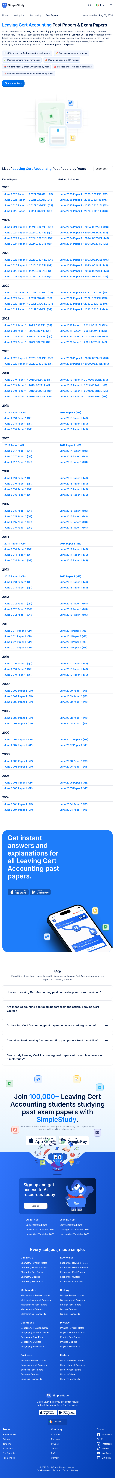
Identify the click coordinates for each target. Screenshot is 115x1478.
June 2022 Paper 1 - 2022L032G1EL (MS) (84, 303)
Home (5, 15)
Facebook (104, 1434)
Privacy (55, 1443)
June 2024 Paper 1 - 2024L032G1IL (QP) (28, 243)
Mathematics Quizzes (32, 1309)
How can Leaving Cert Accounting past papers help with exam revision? (57, 992)
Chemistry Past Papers (32, 1272)
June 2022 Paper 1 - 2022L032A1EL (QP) (28, 292)
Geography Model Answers (35, 1332)
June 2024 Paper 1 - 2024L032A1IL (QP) (28, 232)
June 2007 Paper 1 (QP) (18, 739)
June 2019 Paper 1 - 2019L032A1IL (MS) (83, 385)
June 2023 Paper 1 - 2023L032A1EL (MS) (84, 259)
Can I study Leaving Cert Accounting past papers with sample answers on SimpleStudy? (57, 1057)
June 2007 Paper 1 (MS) (74, 739)
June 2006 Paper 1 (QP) (18, 761)
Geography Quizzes (31, 1341)
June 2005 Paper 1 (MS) (74, 782)
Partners (55, 1439)
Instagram (104, 1443)
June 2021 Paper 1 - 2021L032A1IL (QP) (27, 330)
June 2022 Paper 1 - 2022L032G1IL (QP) (28, 309)
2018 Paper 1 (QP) (15, 412)
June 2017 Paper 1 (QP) (18, 450)
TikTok (103, 1448)
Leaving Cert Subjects (71, 1225)
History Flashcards (70, 1379)
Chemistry (27, 1257)
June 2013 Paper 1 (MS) (74, 582)
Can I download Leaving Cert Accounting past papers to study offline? (57, 1040)
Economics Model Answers (74, 1267)
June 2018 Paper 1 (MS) (74, 418)
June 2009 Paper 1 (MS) (74, 690)
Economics (66, 1257)
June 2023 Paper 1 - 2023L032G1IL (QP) (28, 276)
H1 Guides (8, 1448)
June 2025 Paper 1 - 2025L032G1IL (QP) (28, 211)
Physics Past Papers (70, 1337)
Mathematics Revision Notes (35, 1295)
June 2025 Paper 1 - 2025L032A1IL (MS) (84, 199)
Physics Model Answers (72, 1332)
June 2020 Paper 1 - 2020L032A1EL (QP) (28, 358)
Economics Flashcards (72, 1281)
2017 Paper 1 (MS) (70, 445)
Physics (65, 1322)
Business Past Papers (32, 1369)
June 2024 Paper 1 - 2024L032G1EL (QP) (28, 238)
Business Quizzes (30, 1374)
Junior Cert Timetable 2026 (40, 1234)
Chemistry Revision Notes (34, 1262)
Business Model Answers (34, 1365)
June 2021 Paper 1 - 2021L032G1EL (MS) (84, 336)
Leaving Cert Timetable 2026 (74, 1234)
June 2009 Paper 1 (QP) (18, 690)
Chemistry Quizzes (30, 1276)
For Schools (9, 1457)
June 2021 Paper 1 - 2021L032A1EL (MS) (84, 325)
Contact (55, 1457)
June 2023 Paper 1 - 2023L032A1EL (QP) (28, 259)
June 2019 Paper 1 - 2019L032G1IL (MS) (83, 396)
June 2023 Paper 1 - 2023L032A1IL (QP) (28, 265)
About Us (56, 1434)
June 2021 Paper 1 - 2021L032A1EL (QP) (28, 325)
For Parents (9, 1453)
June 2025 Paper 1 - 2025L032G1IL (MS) (84, 211)
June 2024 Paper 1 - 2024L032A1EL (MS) (84, 227)
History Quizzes (68, 1374)
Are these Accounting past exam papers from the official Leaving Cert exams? (57, 1008)
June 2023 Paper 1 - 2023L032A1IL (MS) (84, 265)
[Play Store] (67, 1412)
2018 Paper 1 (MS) (70, 412)
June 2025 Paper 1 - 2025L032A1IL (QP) (28, 199)
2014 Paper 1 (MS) (70, 543)
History (64, 1355)
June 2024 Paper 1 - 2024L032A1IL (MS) (84, 232)
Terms (54, 1448)
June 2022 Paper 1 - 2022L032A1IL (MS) (84, 298)
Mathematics (29, 1290)
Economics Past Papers (72, 1272)
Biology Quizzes (68, 1309)
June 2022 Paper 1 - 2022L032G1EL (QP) (28, 303)
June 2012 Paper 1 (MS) (74, 603)
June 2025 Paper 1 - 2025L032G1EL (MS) (84, 205)
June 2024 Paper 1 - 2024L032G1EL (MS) (84, 238)
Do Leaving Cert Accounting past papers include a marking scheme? (57, 1025)
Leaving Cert (19, 15)
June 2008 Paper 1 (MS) (74, 717)
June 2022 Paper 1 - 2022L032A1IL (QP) (28, 298)
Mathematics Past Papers (34, 1304)
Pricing (6, 1439)
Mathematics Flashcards (33, 1314)
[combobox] (100, 5)
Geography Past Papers (33, 1337)
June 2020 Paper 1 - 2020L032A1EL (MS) (84, 358)
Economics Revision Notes (74, 1262)
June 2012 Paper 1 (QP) (18, 603)
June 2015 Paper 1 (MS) (74, 510)
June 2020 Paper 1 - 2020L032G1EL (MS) (84, 363)
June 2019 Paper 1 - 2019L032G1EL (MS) (84, 390)
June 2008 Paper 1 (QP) (18, 717)
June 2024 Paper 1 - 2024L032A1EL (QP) (28, 227)
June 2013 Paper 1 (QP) (18, 582)
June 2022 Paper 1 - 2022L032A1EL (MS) (84, 292)
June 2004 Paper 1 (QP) (18, 804)
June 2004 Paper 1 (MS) (74, 804)
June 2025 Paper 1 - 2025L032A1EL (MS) (84, 194)
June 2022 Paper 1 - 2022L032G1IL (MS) (84, 309)
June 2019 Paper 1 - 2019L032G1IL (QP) (28, 396)
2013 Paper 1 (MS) (70, 576)
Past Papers (52, 15)
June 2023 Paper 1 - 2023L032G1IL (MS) (84, 276)
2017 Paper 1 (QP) (14, 445)
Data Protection (44, 1470)
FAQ (53, 1453)
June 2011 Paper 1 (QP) (18, 630)
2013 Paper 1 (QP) (15, 576)
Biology (64, 1290)
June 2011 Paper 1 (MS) (73, 630)
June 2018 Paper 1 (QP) (18, 418)
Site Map (74, 1470)
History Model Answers (72, 1365)
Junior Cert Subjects (36, 1225)
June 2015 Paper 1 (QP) (18, 510)
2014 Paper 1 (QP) (15, 543)
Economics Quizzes (70, 1276)
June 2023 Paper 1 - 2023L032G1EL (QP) (28, 271)
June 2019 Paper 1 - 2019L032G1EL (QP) (28, 390)
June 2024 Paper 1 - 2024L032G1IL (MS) (84, 243)
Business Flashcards (31, 1379)
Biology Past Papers (70, 1304)
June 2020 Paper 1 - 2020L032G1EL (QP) (28, 363)
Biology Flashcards (70, 1314)
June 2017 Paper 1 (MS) (74, 450)
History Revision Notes (72, 1360)
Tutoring (7, 1443)
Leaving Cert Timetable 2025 (74, 1229)
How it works (9, 1434)
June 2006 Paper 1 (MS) (74, 761)
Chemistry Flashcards (32, 1281)
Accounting (35, 15)
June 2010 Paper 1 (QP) (18, 663)
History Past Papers (70, 1369)
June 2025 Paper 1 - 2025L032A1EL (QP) (28, 194)
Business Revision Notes (33, 1360)
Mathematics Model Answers (36, 1300)
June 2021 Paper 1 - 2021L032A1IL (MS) (83, 330)
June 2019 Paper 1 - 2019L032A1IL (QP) (28, 385)
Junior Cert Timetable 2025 (40, 1229)
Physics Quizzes (68, 1341)
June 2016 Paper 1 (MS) (74, 478)
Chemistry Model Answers (34, 1267)
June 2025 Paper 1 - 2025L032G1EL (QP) (28, 205)
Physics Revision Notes (72, 1328)
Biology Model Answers (72, 1300)
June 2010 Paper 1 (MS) (74, 663)
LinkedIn (104, 1457)
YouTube (104, 1453)
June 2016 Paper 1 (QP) (18, 478)
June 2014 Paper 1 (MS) (74, 549)
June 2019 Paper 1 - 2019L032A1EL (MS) (84, 379)
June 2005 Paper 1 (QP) (18, 782)
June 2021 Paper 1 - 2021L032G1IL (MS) (83, 342)
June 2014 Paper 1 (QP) (18, 549)
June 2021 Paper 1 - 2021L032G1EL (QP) (28, 336)
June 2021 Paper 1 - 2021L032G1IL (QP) (27, 342)
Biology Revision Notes (72, 1295)
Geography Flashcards (32, 1346)
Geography (27, 1322)
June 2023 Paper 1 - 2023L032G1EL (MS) (84, 271)
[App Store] (48, 1412)
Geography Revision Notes (34, 1328)
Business (26, 1355)
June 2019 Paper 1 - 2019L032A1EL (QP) (28, 379)
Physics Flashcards (70, 1346)
